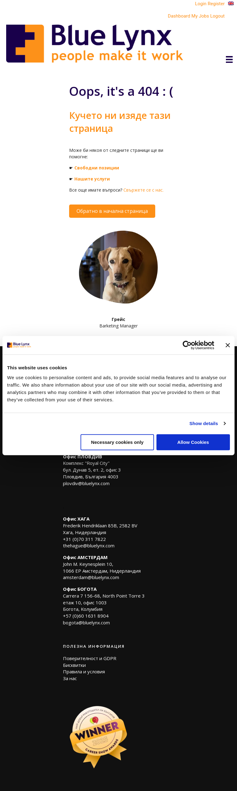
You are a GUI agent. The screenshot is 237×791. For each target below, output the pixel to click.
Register (216, 3)
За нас (70, 678)
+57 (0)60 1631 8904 (86, 616)
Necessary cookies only (117, 441)
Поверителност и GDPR (89, 658)
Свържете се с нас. (143, 190)
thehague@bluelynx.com (88, 545)
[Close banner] (228, 345)
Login (200, 3)
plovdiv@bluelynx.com (86, 483)
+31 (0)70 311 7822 (84, 539)
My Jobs (200, 16)
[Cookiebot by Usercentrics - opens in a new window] (187, 345)
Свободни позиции (96, 168)
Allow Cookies (193, 441)
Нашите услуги (92, 179)
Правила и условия (84, 671)
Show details (203, 423)
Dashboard (179, 16)
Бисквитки (74, 665)
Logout (217, 16)
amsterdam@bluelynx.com (91, 577)
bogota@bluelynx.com (86, 622)
